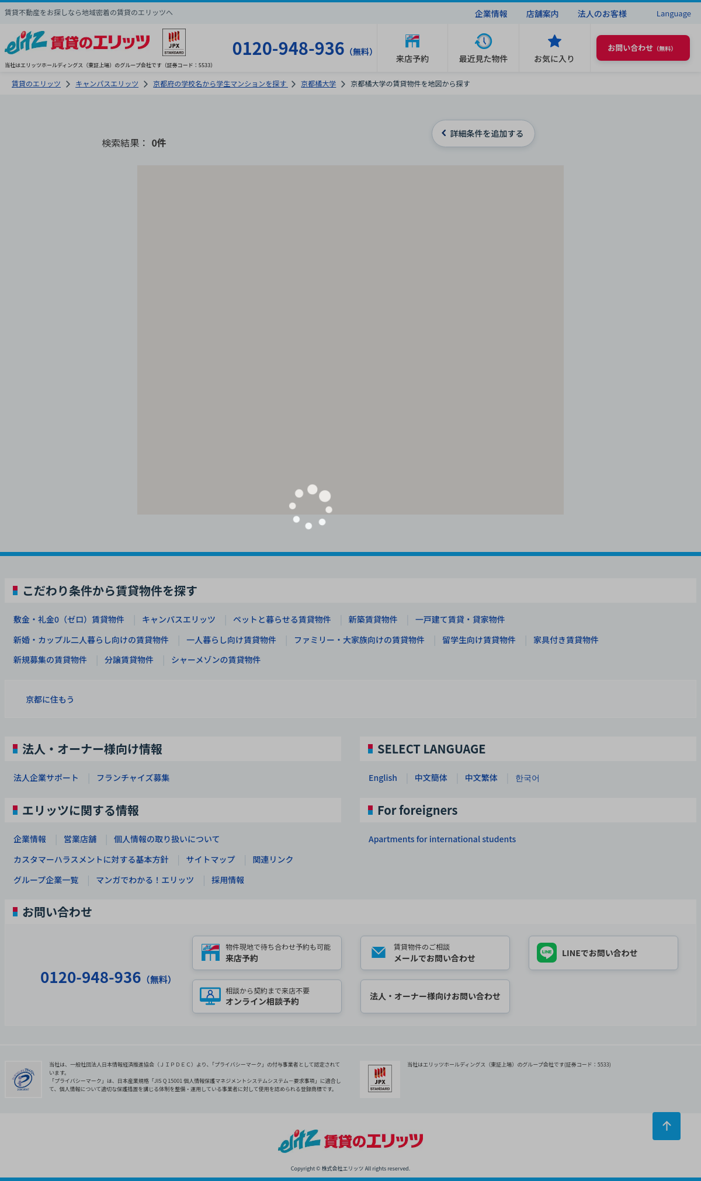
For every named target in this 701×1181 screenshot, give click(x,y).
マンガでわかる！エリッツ (145, 879)
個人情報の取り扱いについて (167, 839)
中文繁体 (481, 777)
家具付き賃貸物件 (566, 639)
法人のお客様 (602, 13)
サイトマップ (210, 859)
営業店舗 (80, 839)
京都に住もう (50, 699)
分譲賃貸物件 (129, 659)
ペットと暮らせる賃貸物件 (282, 619)
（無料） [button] (642, 47)
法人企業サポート (46, 777)
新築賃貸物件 (373, 619)
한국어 (527, 777)
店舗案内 (542, 13)
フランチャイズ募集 (132, 777)
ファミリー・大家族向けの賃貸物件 (359, 639)
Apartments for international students (442, 839)
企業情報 (491, 13)
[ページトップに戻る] (667, 1126)
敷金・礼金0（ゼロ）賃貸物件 (68, 619)
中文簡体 (431, 777)
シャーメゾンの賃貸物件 (216, 659)
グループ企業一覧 (45, 879)
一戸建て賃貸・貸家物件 (460, 619)
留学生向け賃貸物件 (479, 639)
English (383, 777)
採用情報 (227, 879)
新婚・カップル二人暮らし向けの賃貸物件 (91, 639)
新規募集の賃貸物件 (50, 659)
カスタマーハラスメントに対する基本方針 (90, 859)
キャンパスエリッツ (179, 619)
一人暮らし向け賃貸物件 (231, 639)
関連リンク (272, 859)
